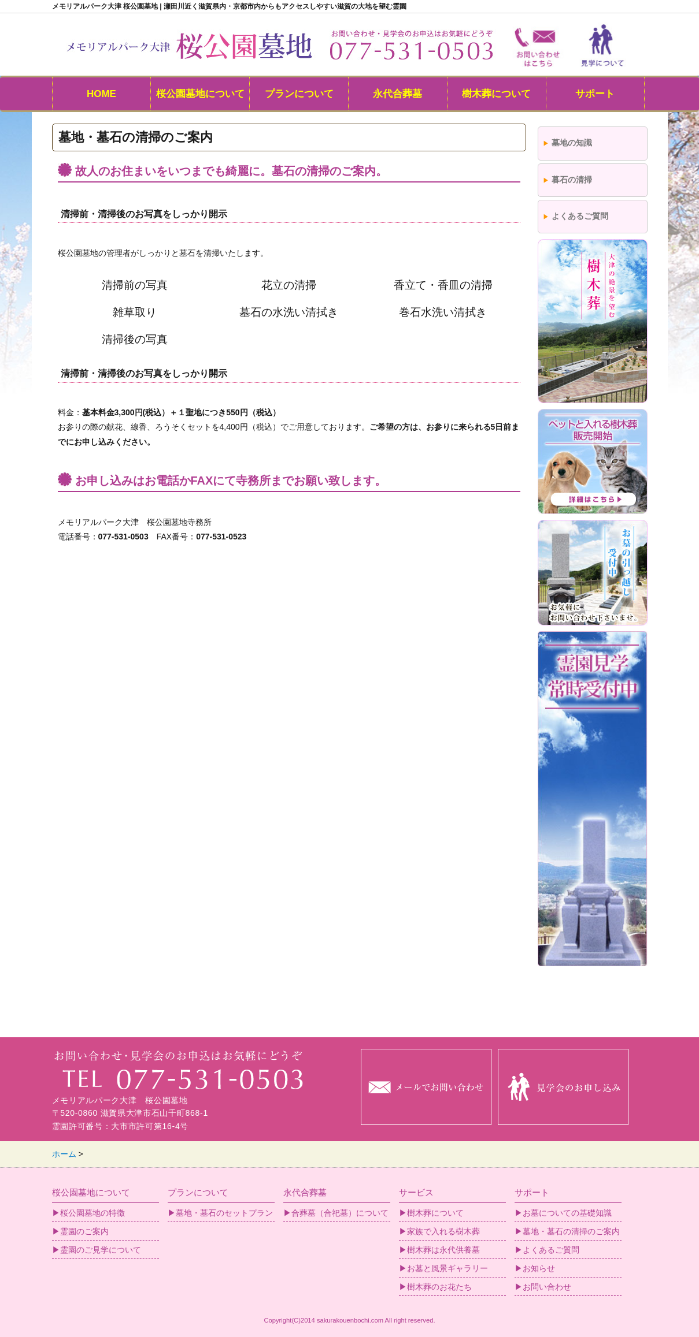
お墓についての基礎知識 (567, 1212)
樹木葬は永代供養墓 (443, 1249)
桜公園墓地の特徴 (92, 1212)
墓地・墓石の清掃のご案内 (571, 1231)
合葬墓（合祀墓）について (340, 1212)
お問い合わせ (547, 1286)
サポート (595, 93)
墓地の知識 (572, 142)
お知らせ (539, 1268)
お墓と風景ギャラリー (447, 1268)
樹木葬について (496, 93)
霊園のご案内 (84, 1231)
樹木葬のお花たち (439, 1286)
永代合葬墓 (397, 93)
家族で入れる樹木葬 (443, 1231)
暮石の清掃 (572, 179)
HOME (101, 93)
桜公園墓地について (200, 93)
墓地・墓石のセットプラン (224, 1212)
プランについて (299, 93)
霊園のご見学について (100, 1249)
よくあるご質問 (580, 216)
